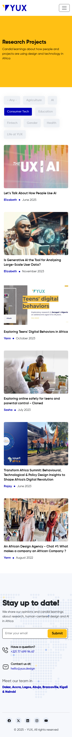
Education (45, 111)
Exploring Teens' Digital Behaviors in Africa (36, 332)
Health (51, 123)
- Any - (12, 100)
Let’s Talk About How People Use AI (30, 193)
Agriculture (34, 100)
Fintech (12, 123)
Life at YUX (14, 134)
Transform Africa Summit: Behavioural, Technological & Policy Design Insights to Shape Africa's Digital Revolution (34, 475)
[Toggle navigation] (64, 8)
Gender (32, 123)
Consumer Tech (18, 111)
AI (52, 100)
